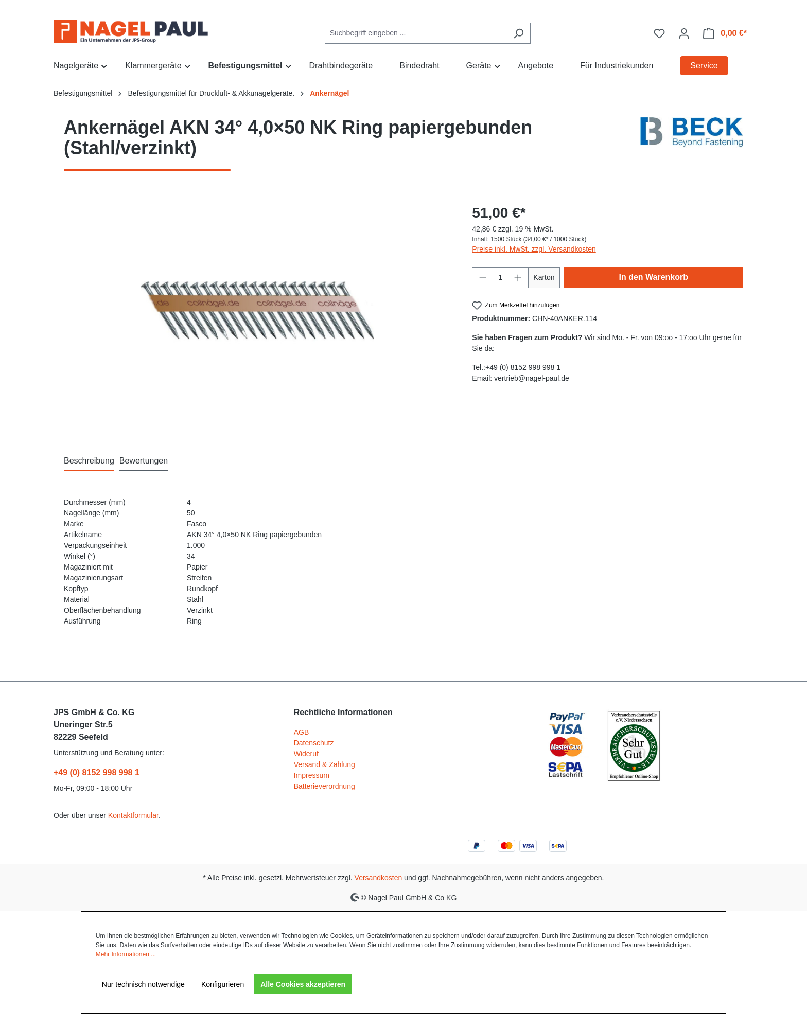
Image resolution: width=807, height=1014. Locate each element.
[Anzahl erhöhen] (518, 277)
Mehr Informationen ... (126, 954)
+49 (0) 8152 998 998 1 (96, 772)
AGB (301, 732)
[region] (258, 312)
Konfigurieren (222, 984)
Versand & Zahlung (324, 764)
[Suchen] (518, 33)
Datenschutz (314, 743)
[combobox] (416, 33)
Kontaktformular (133, 815)
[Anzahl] (500, 277)
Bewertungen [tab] (143, 460)
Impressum (311, 775)
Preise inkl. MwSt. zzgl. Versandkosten (533, 249)
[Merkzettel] (659, 33)
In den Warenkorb (654, 277)
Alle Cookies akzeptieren (302, 984)
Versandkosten (378, 878)
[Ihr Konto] (684, 33)
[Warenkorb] (724, 33)
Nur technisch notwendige (143, 984)
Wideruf (306, 754)
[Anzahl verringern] (483, 277)
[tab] (89, 461)
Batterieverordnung (324, 786)
